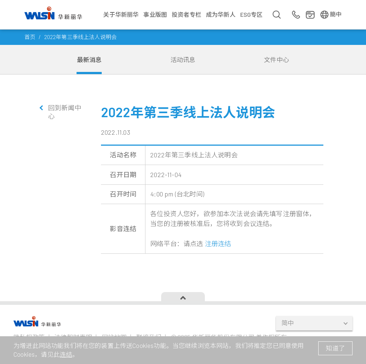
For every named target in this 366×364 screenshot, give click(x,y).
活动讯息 (183, 59)
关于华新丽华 (121, 14)
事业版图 (155, 14)
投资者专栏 (186, 14)
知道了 (335, 348)
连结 (66, 354)
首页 (29, 37)
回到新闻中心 (64, 112)
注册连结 (218, 244)
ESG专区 (251, 14)
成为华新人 (220, 14)
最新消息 (89, 59)
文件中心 (276, 59)
